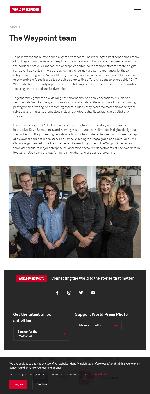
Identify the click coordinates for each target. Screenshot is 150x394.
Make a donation (90, 325)
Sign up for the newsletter (27, 333)
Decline (41, 384)
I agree (18, 384)
